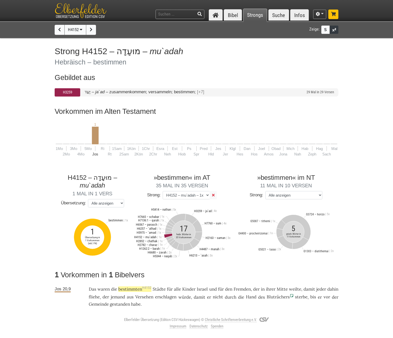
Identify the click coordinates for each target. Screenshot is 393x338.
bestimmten (134, 289)
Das (92, 289)
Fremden (242, 289)
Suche (278, 15)
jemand (118, 297)
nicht (218, 297)
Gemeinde (99, 304)
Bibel (233, 15)
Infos (299, 15)
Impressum (178, 326)
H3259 (67, 92)
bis (313, 297)
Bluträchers (278, 297)
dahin (332, 289)
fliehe (94, 297)
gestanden (120, 304)
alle (177, 289)
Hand (251, 297)
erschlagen (165, 297)
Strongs (255, 15)
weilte (295, 289)
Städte (159, 289)
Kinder (188, 289)
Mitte (282, 289)
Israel (202, 289)
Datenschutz (198, 326)
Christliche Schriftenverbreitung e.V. (231, 319)
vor (327, 297)
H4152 (75, 29)
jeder (321, 289)
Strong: (154, 195)
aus (130, 297)
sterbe (301, 297)
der (106, 297)
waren (103, 289)
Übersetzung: (73, 203)
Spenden (217, 326)
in (263, 289)
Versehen (144, 297)
